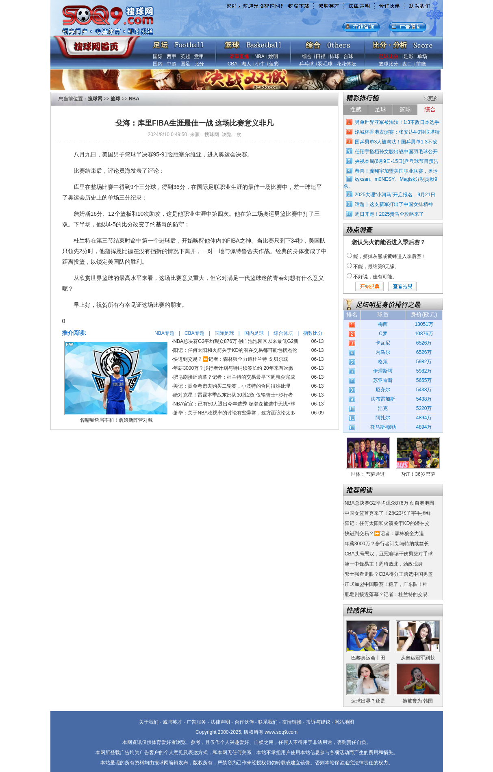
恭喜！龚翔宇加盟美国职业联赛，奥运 (396, 171)
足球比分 (388, 56)
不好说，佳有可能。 (375, 277)
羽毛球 (325, 64)
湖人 (246, 64)
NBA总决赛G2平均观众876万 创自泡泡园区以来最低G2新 (235, 341)
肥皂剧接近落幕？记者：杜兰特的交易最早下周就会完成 (234, 377)
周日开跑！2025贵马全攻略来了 (389, 214)
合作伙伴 (244, 722)
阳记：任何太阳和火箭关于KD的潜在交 (387, 523)
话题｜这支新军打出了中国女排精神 (394, 204)
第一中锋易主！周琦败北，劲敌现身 (384, 564)
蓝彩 (274, 64)
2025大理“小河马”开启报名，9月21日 (395, 194)
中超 (171, 64)
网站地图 (344, 722)
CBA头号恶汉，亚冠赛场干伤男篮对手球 (389, 554)
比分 (199, 64)
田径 (321, 56)
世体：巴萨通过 (368, 474)
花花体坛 (346, 64)
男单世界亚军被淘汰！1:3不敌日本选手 (397, 122)
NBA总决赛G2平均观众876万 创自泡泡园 (389, 503)
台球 (348, 56)
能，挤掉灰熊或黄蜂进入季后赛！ (389, 256)
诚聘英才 (172, 722)
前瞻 (421, 64)
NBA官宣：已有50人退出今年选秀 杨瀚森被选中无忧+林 (234, 404)
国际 (158, 56)
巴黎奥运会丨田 (368, 658)
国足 (185, 64)
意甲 (199, 56)
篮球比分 (388, 64)
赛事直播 (239, 56)
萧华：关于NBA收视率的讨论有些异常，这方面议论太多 (234, 413)
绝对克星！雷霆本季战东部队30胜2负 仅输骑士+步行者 (233, 395)
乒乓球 (306, 64)
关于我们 (149, 722)
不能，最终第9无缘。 (376, 266)
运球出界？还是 (368, 701)
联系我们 (268, 722)
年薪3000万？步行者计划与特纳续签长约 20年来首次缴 (233, 368)
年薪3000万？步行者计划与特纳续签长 (387, 543)
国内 (158, 64)
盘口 (407, 64)
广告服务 (196, 722)
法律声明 (220, 722)
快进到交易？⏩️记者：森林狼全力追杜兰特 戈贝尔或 (230, 359)
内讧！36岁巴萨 (417, 474)
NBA (259, 56)
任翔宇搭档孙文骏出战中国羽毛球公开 (396, 151)
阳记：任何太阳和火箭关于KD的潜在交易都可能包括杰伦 (235, 350)
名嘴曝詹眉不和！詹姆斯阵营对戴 (116, 420)
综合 (307, 56)
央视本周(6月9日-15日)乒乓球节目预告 (397, 161)
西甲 (171, 56)
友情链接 (292, 722)
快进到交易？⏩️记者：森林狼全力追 (384, 533)
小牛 (260, 64)
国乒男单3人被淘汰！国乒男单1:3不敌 (396, 142)
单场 (422, 56)
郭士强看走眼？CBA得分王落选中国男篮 (389, 574)
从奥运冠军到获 (418, 658)
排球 (334, 56)
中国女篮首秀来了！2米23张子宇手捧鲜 (388, 513)
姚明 (273, 56)
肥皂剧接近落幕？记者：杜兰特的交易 (386, 594)
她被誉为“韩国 (417, 701)
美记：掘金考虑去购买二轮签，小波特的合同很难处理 (231, 386)
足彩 (408, 56)
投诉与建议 (318, 722)
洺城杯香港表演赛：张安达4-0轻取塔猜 (397, 132)
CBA (232, 64)
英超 (185, 56)
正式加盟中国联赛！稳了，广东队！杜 (386, 584)
